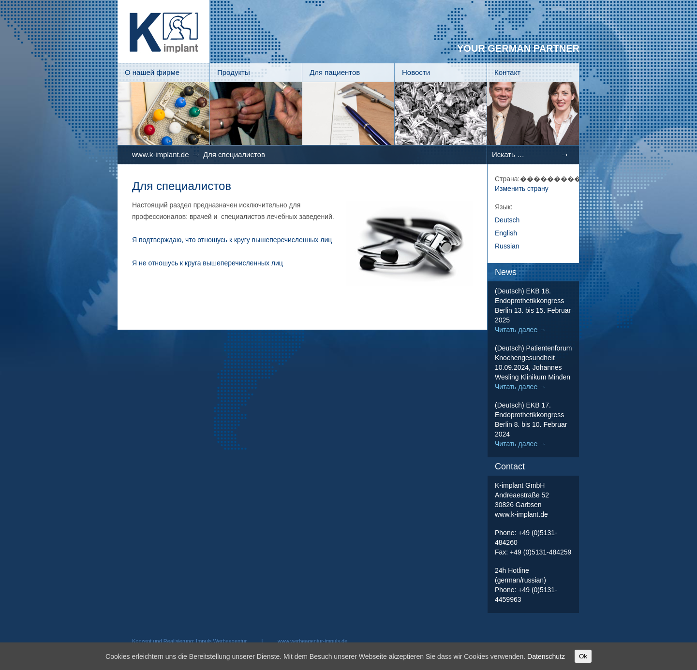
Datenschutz (546, 656)
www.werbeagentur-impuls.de (312, 641)
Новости (416, 72)
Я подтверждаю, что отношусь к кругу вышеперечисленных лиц (232, 240)
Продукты (233, 72)
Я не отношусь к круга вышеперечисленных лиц (207, 263)
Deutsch (507, 220)
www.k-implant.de (160, 154)
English (506, 233)
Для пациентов (335, 72)
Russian (507, 246)
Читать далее (520, 330)
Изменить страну (522, 188)
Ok (583, 656)
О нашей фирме (152, 72)
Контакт (507, 72)
